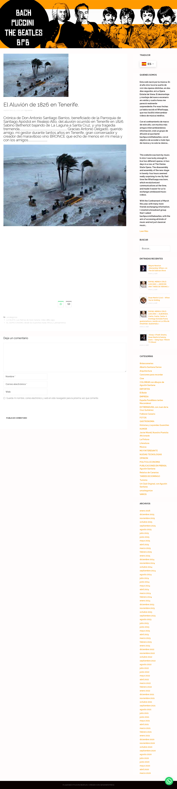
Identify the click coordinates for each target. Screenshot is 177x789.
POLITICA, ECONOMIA (150, 462)
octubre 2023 (146, 612)
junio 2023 (144, 627)
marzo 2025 (145, 548)
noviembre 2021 (147, 698)
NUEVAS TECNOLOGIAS (151, 454)
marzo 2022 (145, 683)
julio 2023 (144, 623)
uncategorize (11, 317)
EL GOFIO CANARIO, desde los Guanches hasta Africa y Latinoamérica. (36, 323)
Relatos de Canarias (149, 472)
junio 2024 (144, 582)
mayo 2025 (145, 541)
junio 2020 (144, 762)
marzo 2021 (145, 728)
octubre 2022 (146, 657)
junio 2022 (144, 672)
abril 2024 (144, 589)
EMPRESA (144, 396)
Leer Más (144, 231)
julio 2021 (144, 713)
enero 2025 (145, 556)
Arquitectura (146, 371)
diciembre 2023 (147, 604)
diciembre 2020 (147, 739)
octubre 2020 (146, 747)
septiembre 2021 (147, 706)
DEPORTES (145, 389)
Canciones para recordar (151, 375)
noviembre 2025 (147, 518)
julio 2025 (144, 533)
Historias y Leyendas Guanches (154, 425)
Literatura (144, 443)
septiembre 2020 (148, 751)
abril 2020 (144, 769)
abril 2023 (144, 634)
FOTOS (143, 418)
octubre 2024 (146, 567)
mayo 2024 (145, 586)
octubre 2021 (146, 702)
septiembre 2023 (147, 616)
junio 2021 (144, 717)
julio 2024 (144, 578)
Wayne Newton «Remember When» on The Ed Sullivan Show (157, 268)
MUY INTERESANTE (149, 451)
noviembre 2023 (147, 608)
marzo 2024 (145, 593)
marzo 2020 (145, 773)
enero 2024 (145, 601)
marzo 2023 (145, 638)
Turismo (143, 480)
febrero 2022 (146, 687)
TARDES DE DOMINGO (150, 476)
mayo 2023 (145, 631)
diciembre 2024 (147, 559)
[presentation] (24, 408)
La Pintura (144, 439)
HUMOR (143, 429)
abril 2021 (144, 724)
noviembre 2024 (147, 563)
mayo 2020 (145, 766)
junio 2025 (144, 537)
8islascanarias (146, 363)
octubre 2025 (146, 522)
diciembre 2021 (147, 694)
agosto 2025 (145, 529)
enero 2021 (145, 736)
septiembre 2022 (148, 661)
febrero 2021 (146, 732)
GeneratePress (107, 785)
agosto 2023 (145, 619)
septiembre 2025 (148, 526)
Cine (142, 378)
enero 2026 (145, 511)
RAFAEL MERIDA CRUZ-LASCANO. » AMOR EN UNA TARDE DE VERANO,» (158, 284)
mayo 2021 (145, 721)
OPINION (144, 458)
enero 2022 (145, 691)
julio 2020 (144, 758)
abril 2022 (144, 679)
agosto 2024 (146, 574)
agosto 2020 (146, 754)
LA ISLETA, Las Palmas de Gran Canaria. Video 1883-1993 (30, 320)
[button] (169, 781)
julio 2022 (144, 668)
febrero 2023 (146, 642)
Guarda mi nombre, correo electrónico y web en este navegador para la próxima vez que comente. (52, 398)
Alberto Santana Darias (150, 367)
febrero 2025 (146, 552)
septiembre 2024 (148, 571)
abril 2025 (144, 544)
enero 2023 (145, 646)
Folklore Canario (147, 414)
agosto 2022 (145, 664)
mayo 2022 (145, 676)
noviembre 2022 (147, 653)
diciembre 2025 (147, 514)
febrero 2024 (146, 597)
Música (143, 447)
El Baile (143, 393)
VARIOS (143, 494)
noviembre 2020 (147, 743)
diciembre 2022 (147, 649)
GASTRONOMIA (147, 421)
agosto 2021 (145, 709)
